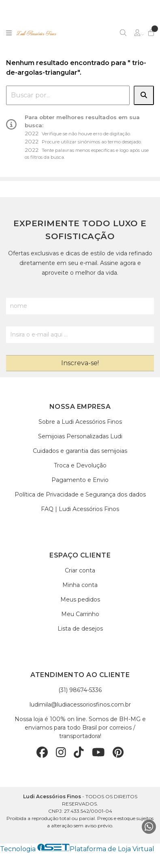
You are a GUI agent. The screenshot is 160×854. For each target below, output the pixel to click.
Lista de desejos (80, 628)
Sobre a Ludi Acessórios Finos (80, 421)
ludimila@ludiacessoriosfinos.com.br (80, 704)
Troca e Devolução (80, 465)
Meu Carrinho (80, 614)
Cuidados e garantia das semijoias (80, 450)
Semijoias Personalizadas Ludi (80, 436)
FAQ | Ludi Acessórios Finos (80, 509)
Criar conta (80, 570)
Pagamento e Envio (80, 480)
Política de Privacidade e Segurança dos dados (80, 494)
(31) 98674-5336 (80, 690)
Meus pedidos (80, 599)
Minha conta (80, 585)
